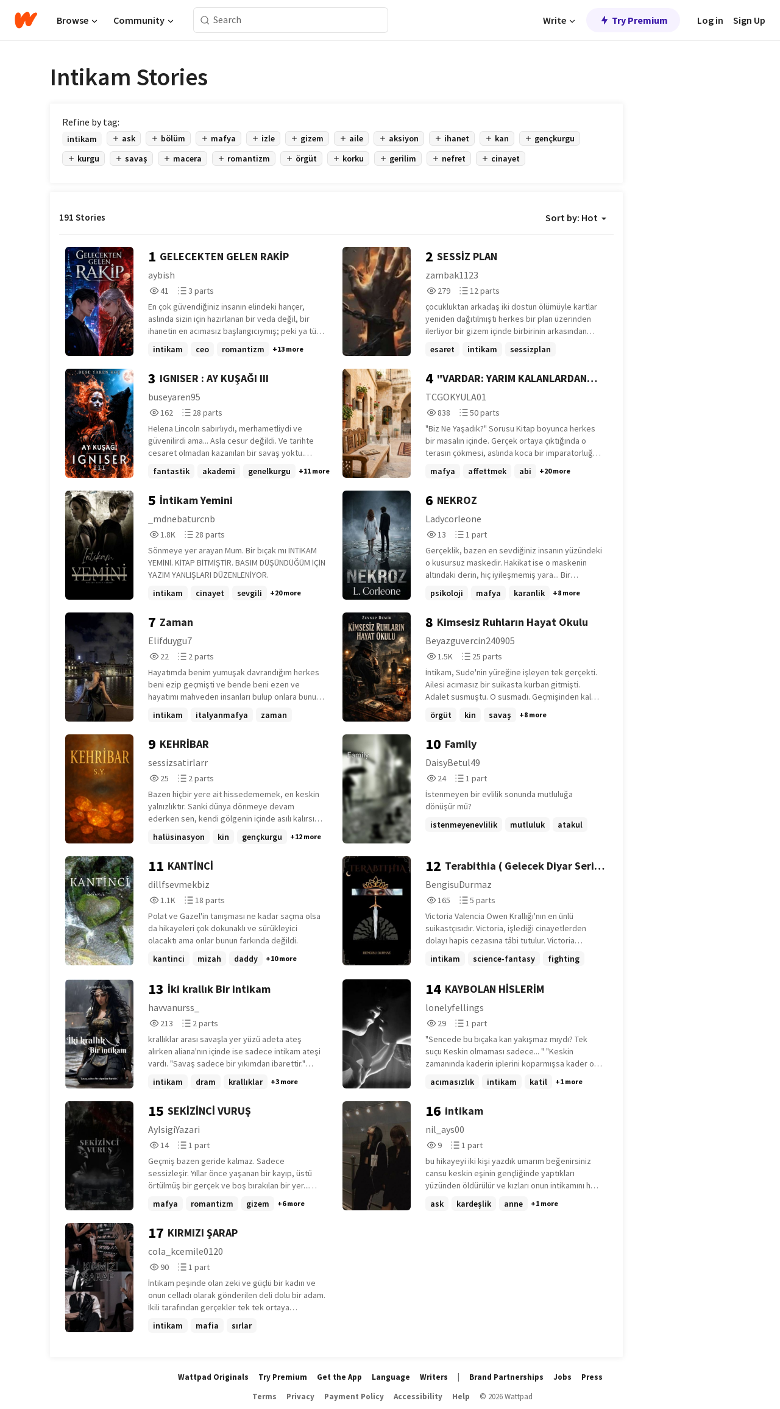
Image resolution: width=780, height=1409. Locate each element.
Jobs (562, 1377)
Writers (434, 1377)
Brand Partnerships (506, 1377)
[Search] (205, 20)
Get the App (339, 1377)
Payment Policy (354, 1396)
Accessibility (418, 1396)
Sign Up (749, 20)
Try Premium (633, 20)
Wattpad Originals (213, 1377)
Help (461, 1396)
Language (391, 1377)
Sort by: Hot (575, 217)
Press (592, 1377)
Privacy (300, 1396)
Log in (710, 20)
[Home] (26, 20)
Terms (264, 1396)
